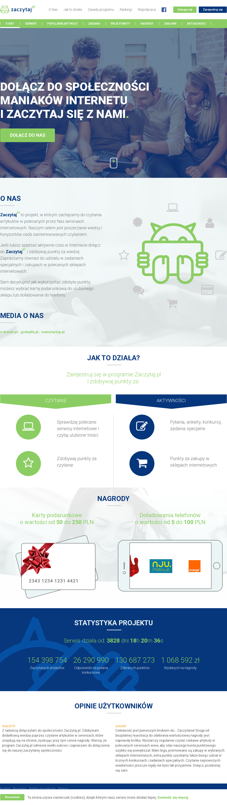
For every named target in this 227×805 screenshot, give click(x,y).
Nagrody (147, 23)
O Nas (53, 9)
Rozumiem (12, 797)
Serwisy (30, 23)
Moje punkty (120, 23)
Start (10, 23)
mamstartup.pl (53, 332)
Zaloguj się (184, 9)
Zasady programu (101, 9)
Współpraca (147, 9)
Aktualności (196, 23)
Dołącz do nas (27, 135)
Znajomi (170, 23)
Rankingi (126, 9)
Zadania (94, 23)
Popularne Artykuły (62, 23)
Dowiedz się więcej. (173, 797)
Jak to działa (72, 9)
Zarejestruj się (213, 9)
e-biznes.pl (9, 332)
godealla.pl (29, 332)
